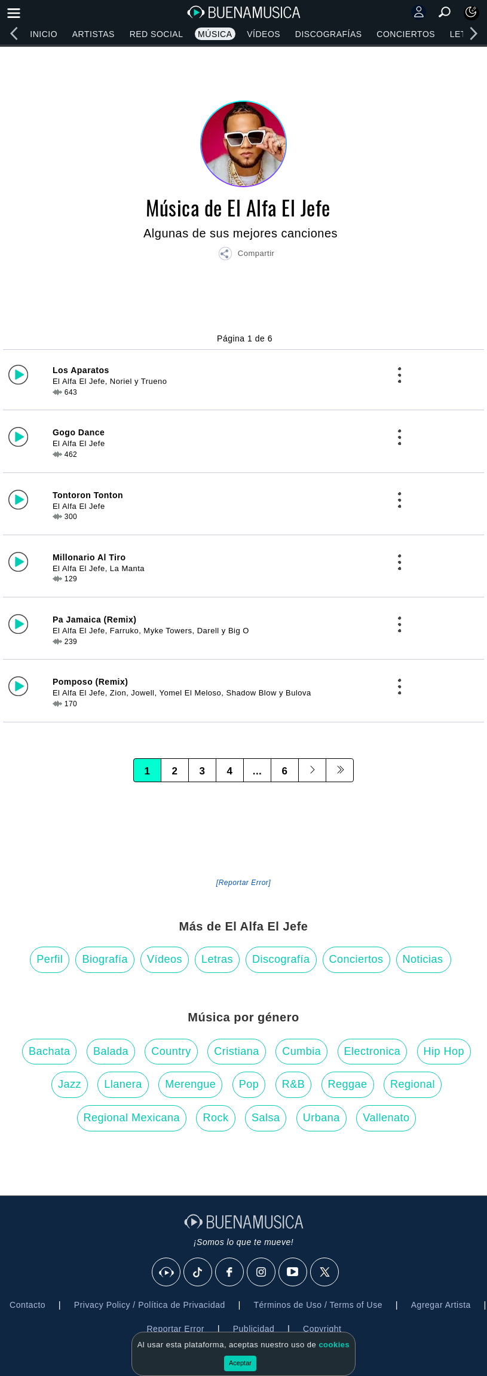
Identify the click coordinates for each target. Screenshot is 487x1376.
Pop (249, 1084)
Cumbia (301, 1051)
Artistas (93, 34)
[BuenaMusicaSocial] (166, 1272)
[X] (325, 1272)
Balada (110, 1051)
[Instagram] (261, 1272)
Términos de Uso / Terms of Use (318, 1305)
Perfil (49, 959)
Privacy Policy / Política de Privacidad (149, 1305)
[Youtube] (293, 1272)
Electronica (372, 1051)
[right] (473, 33)
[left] (14, 33)
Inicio (43, 34)
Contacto (27, 1305)
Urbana (321, 1118)
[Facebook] (230, 1272)
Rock (215, 1118)
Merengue (190, 1084)
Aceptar (240, 1362)
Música (215, 34)
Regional (412, 1084)
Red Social (156, 34)
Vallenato (386, 1118)
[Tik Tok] (198, 1272)
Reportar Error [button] (175, 1329)
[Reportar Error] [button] (243, 882)
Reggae (347, 1084)
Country (171, 1051)
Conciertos (405, 34)
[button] (246, 255)
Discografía (281, 959)
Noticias (423, 959)
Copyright (322, 1329)
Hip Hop (444, 1051)
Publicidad (254, 1329)
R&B (293, 1084)
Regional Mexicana (132, 1118)
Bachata (50, 1051)
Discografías (328, 34)
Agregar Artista (441, 1305)
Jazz (69, 1084)
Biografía (105, 959)
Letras (217, 959)
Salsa (266, 1118)
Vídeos (263, 34)
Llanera (123, 1084)
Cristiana (236, 1051)
